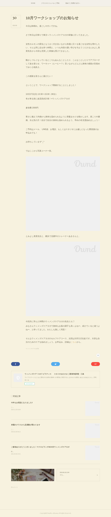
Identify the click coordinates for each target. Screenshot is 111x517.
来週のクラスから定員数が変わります (25, 425)
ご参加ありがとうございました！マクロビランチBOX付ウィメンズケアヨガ (40, 447)
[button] (33, 3)
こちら (73, 342)
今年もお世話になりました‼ (22, 403)
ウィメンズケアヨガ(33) (32, 348)
